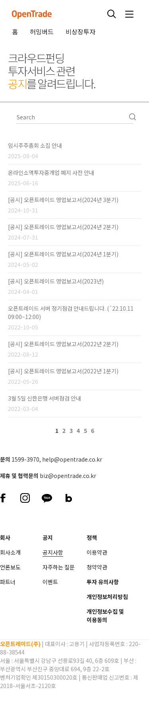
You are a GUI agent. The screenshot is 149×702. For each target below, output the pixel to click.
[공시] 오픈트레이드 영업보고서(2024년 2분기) (63, 227)
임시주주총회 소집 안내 (35, 145)
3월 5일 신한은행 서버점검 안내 (44, 398)
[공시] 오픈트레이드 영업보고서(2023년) (56, 281)
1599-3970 (25, 459)
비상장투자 (80, 31)
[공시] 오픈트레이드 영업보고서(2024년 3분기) (63, 200)
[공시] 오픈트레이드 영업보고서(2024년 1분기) (63, 254)
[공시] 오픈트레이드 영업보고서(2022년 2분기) (63, 344)
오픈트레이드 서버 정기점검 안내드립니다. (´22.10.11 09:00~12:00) (71, 312)
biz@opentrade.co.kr (68, 476)
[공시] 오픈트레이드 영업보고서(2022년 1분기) (63, 371)
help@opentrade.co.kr (72, 459)
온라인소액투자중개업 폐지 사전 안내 (51, 172)
